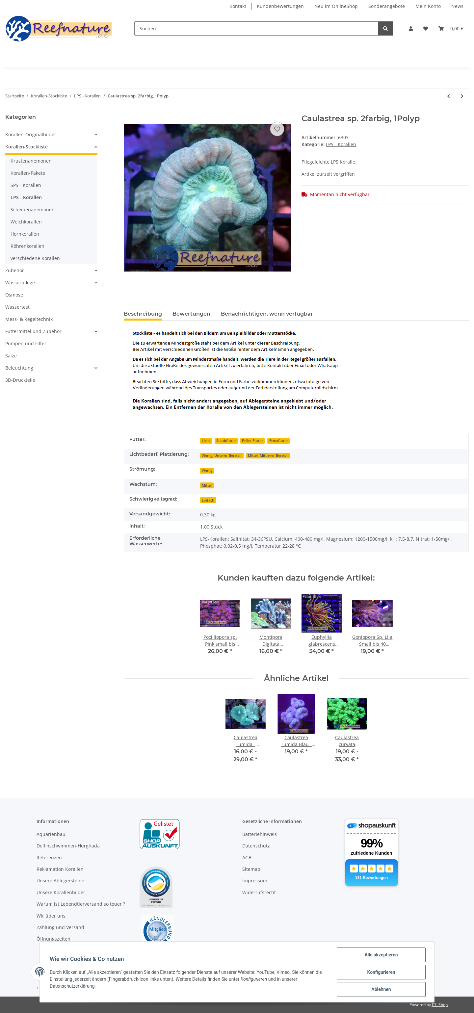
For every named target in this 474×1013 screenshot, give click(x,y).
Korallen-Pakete (28, 173)
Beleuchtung (19, 368)
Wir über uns (51, 916)
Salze (11, 355)
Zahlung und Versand (60, 927)
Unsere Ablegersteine (60, 880)
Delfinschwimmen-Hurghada (68, 846)
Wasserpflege (20, 282)
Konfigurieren (380, 972)
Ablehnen (380, 989)
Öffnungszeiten (53, 939)
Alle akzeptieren (380, 955)
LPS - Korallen (341, 144)
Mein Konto (428, 6)
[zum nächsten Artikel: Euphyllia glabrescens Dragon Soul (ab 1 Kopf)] (462, 96)
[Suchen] (256, 28)
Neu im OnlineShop (336, 6)
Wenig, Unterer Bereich (222, 455)
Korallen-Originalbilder (30, 134)
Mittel (207, 485)
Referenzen (49, 857)
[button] (411, 28)
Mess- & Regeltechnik (29, 319)
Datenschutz (256, 846)
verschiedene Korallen (35, 258)
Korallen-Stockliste (26, 146)
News (457, 6)
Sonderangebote (386, 6)
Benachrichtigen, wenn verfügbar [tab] (267, 314)
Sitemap (251, 869)
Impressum (254, 880)
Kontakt (237, 6)
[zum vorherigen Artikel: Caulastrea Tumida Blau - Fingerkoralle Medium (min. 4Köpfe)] (448, 96)
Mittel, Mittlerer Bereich (268, 455)
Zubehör (14, 270)
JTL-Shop (440, 1004)
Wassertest (17, 307)
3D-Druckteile (20, 380)
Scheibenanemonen (33, 209)
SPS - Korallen (26, 185)
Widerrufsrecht (259, 892)
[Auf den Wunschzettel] (277, 129)
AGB (246, 857)
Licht (206, 440)
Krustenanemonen (31, 161)
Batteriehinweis (259, 834)
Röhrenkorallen (27, 246)
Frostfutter (278, 440)
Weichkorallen (26, 222)
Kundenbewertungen (280, 6)
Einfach (208, 500)
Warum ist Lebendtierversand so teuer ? (81, 904)
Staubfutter (226, 440)
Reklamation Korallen (60, 869)
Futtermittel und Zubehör (33, 331)
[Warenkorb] (451, 28)
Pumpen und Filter (25, 343)
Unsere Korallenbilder (61, 892)
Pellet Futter (252, 440)
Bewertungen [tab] (191, 314)
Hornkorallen (25, 234)
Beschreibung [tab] (143, 314)
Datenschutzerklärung (72, 986)
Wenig (207, 470)
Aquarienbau (51, 834)
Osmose (14, 295)
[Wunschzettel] (425, 28)
